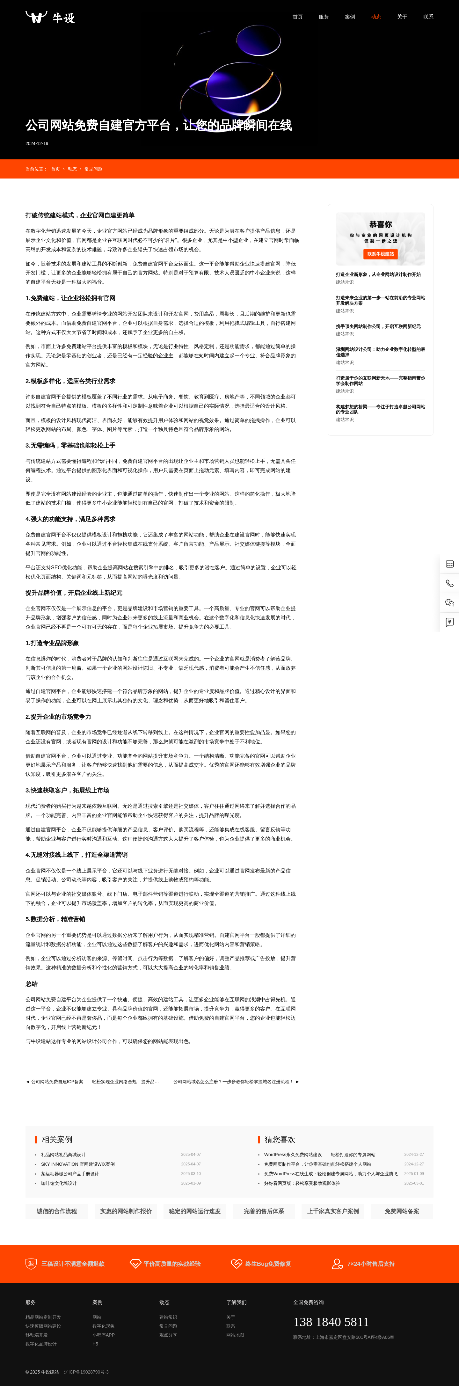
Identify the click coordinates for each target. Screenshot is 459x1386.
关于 (402, 16)
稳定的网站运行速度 (195, 1211)
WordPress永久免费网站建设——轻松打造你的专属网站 (319, 1154)
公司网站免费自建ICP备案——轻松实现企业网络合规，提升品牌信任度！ (101, 1081)
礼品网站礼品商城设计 (63, 1154)
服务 (324, 16)
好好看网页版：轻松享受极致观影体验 (302, 1183)
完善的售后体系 (264, 1211)
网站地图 (235, 1335)
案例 (350, 16)
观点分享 (168, 1335)
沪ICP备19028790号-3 (86, 1372)
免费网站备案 (402, 1211)
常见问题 (93, 168)
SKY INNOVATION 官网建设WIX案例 (78, 1164)
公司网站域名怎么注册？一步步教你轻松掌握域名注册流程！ (236, 1081)
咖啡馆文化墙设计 (59, 1183)
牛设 (36, 1041)
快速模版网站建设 (43, 1326)
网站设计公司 (91, 1041)
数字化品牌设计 (41, 1343)
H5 (95, 1343)
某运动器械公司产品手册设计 (70, 1173)
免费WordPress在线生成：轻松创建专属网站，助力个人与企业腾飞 (331, 1173)
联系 (428, 16)
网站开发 (127, 314)
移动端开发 (37, 1335)
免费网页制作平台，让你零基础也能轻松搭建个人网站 (317, 1164)
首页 (298, 16)
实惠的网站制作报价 (126, 1211)
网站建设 (71, 494)
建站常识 (380, 278)
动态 (376, 16)
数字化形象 (103, 1326)
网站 (96, 1317)
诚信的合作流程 (57, 1211)
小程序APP (103, 1335)
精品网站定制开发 (43, 1317)
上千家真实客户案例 (333, 1211)
